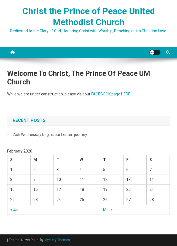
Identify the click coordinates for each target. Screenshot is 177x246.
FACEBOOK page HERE (110, 94)
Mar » (108, 209)
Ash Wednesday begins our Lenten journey (50, 134)
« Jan (15, 209)
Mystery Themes (57, 240)
